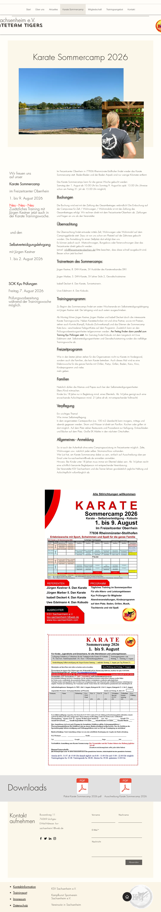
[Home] (127, 896)
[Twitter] (45, 838)
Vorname (96, 815)
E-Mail (94, 830)
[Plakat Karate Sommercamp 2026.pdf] (82, 788)
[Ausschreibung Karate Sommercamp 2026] (125, 788)
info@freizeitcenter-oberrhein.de (79, 249)
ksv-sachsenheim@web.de (81, 458)
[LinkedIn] (50, 838)
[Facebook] (41, 838)
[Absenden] (134, 862)
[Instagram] (54, 838)
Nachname (124, 815)
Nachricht (96, 842)
